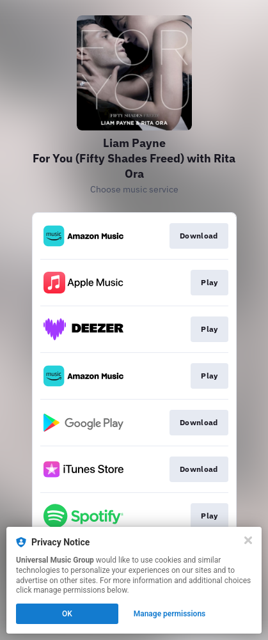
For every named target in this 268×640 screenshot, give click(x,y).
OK (67, 613)
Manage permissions (170, 613)
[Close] (248, 540)
